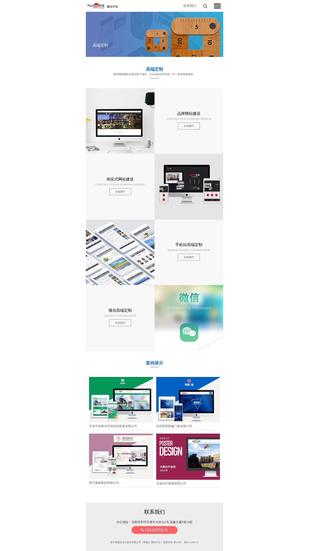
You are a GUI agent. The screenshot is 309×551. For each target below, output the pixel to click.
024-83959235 (154, 530)
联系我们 (189, 6)
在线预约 (189, 126)
